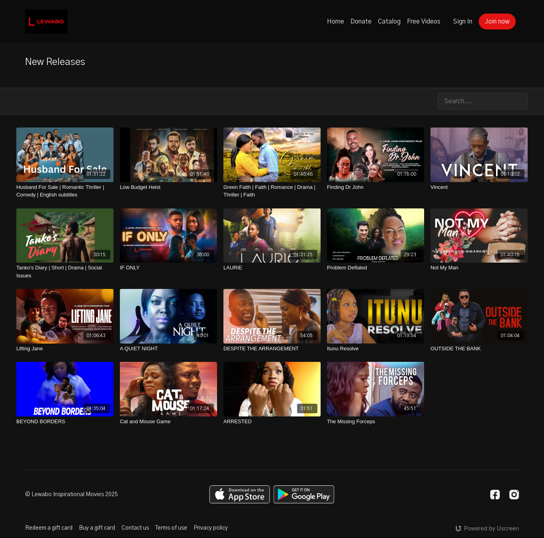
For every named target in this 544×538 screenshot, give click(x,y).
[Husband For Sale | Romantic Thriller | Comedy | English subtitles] (64, 191)
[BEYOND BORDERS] (64, 422)
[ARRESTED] (272, 422)
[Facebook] (495, 494)
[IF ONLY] (168, 268)
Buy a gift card (97, 528)
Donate (361, 21)
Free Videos (423, 21)
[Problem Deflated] (375, 268)
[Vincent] (479, 187)
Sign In (462, 21)
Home (335, 21)
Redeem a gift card (48, 528)
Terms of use (171, 528)
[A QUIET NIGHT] (168, 349)
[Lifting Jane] (64, 349)
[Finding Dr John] (375, 187)
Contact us (135, 528)
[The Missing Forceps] (375, 422)
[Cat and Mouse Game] (168, 422)
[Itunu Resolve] (375, 349)
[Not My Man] (479, 268)
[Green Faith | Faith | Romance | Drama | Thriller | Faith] (272, 191)
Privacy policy (211, 528)
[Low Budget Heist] (168, 187)
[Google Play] (304, 494)
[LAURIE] (272, 268)
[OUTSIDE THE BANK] (479, 349)
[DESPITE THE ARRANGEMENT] (272, 349)
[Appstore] (239, 494)
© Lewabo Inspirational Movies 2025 (71, 494)
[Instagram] (514, 494)
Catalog (389, 21)
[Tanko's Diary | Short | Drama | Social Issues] (64, 271)
